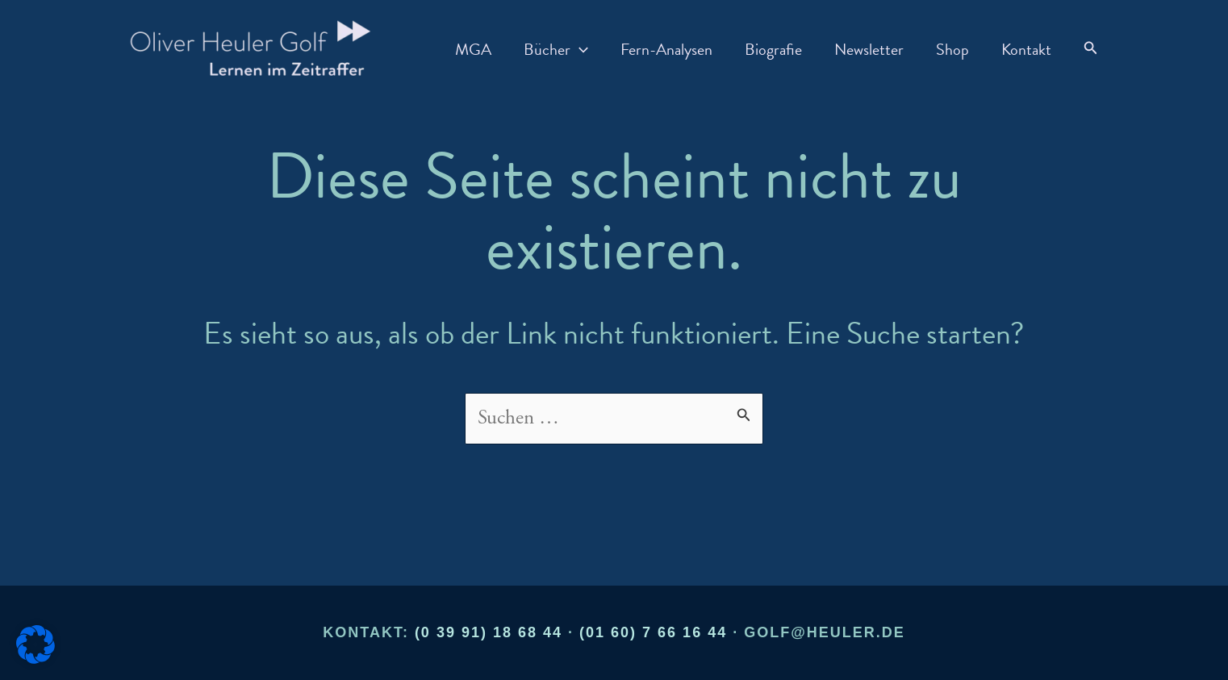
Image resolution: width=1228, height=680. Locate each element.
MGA (473, 49)
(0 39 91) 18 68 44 (488, 632)
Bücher (556, 49)
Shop (952, 49)
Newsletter (869, 49)
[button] (1091, 49)
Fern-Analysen (666, 49)
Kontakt (1026, 49)
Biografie (773, 49)
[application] (579, 49)
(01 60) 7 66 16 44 (653, 632)
